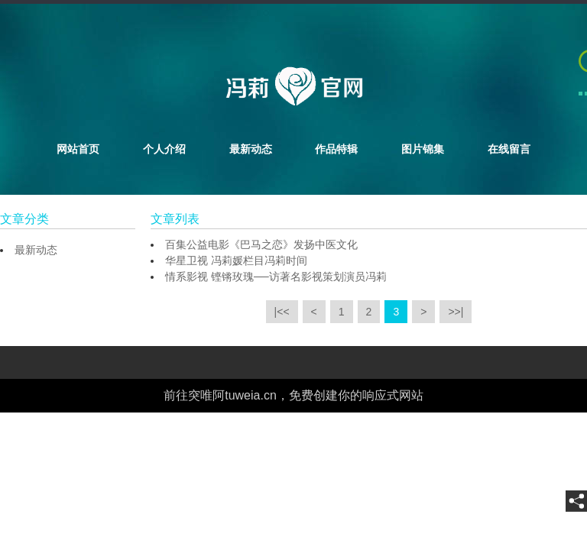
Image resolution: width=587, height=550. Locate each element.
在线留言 (509, 149)
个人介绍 (164, 149)
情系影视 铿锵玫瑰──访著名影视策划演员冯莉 (276, 276)
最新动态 (250, 149)
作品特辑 (336, 149)
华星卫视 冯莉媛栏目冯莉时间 (236, 260)
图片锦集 (422, 149)
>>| (455, 312)
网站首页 (78, 149)
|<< (282, 312)
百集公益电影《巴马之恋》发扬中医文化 (261, 244)
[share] (576, 501)
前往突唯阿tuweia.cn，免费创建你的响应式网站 (293, 395)
